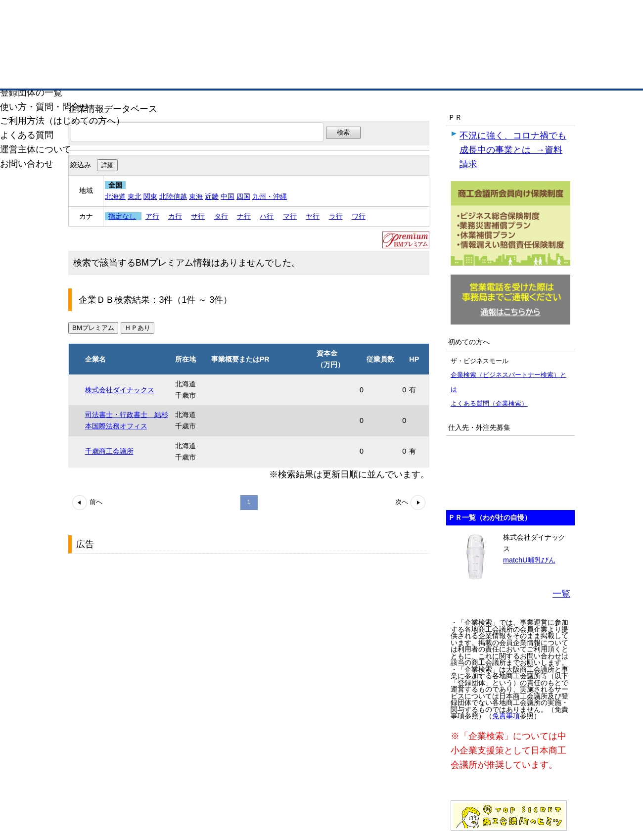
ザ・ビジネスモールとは (446, 17)
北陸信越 (173, 196)
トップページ (99, 73)
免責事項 (506, 716)
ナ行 (244, 216)
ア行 (152, 216)
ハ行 (267, 216)
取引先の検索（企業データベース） (248, 74)
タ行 (221, 216)
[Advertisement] (142, 620)
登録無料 (115, 53)
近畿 (212, 196)
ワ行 (359, 216)
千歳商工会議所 (109, 451)
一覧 (561, 594)
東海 (196, 196)
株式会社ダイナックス (119, 390)
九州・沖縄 (269, 196)
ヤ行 (313, 216)
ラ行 (336, 216)
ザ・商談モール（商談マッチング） (396, 74)
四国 (243, 196)
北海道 (115, 196)
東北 (134, 196)
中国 (227, 196)
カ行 (175, 216)
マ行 (290, 216)
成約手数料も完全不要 (244, 53)
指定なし (122, 216)
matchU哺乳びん (529, 560)
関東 (150, 196)
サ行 (198, 216)
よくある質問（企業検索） (489, 403)
